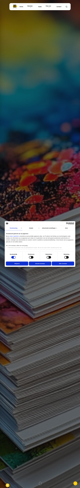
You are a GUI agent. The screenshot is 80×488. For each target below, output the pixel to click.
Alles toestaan (63, 263)
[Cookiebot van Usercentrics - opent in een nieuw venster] (67, 223)
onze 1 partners (14, 236)
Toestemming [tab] (13, 228)
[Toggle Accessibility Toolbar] (7, 485)
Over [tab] (66, 228)
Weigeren (17, 263)
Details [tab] (31, 228)
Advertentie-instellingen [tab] (49, 228)
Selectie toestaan (40, 263)
